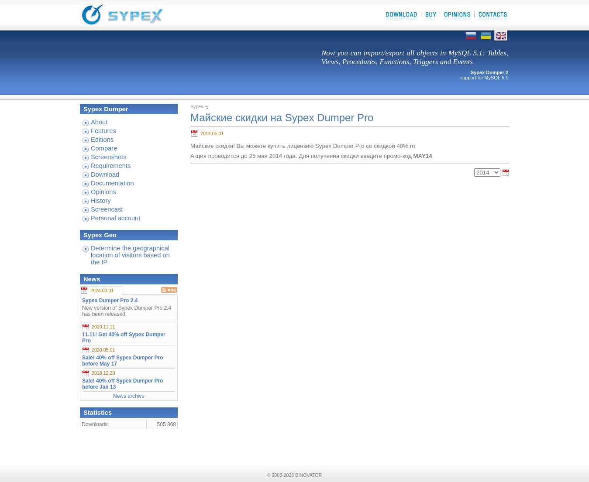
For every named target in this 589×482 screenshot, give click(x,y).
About (99, 122)
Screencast (107, 209)
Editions (102, 139)
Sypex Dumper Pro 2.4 (110, 300)
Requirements (111, 165)
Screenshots (108, 157)
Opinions (103, 191)
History (101, 200)
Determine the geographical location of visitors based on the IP (130, 255)
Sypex (196, 106)
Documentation (112, 183)
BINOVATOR (308, 475)
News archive (129, 396)
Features (103, 130)
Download (105, 174)
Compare (104, 148)
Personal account (115, 218)
